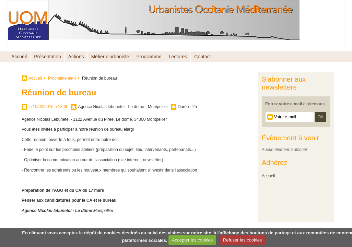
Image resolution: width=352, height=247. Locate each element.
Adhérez (275, 162)
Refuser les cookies (242, 240)
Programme (149, 56)
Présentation (47, 56)
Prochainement (62, 78)
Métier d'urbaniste (110, 56)
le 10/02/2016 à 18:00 (48, 106)
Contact (202, 56)
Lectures (178, 56)
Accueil (19, 56)
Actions (76, 56)
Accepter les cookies (192, 240)
